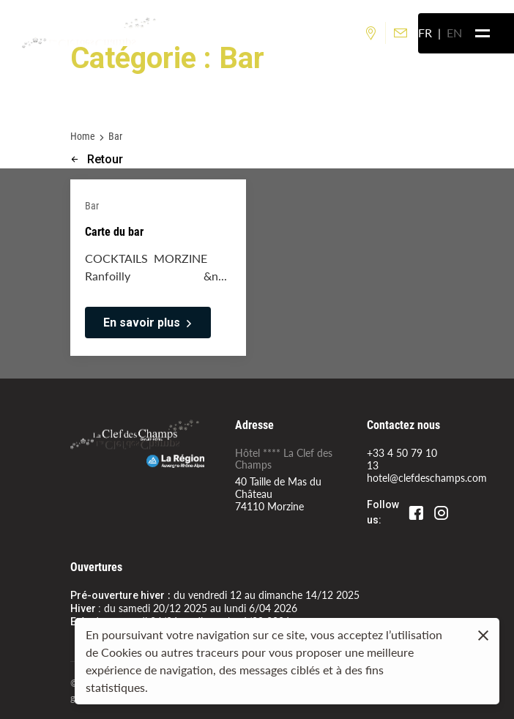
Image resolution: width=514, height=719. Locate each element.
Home (82, 136)
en (454, 32)
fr (425, 32)
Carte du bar (114, 231)
